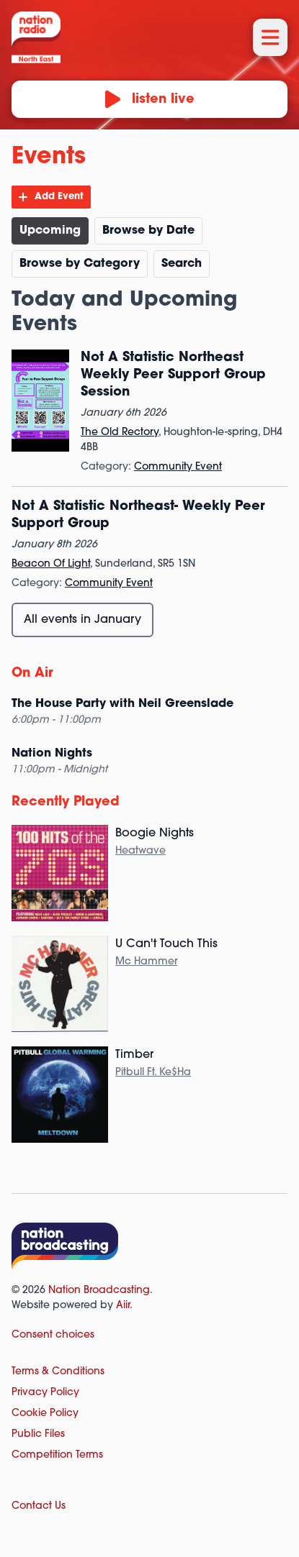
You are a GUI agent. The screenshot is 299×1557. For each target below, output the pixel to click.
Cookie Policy (45, 1413)
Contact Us (39, 1506)
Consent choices (53, 1335)
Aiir (123, 1305)
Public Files (38, 1434)
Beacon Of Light (51, 564)
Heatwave (140, 851)
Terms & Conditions (58, 1371)
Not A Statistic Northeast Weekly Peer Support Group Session (173, 375)
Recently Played (66, 802)
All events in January (82, 620)
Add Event (59, 196)
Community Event (178, 467)
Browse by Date (148, 231)
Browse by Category (79, 264)
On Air (32, 673)
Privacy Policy (45, 1392)
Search (181, 264)
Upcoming (50, 231)
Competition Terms (57, 1455)
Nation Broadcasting (99, 1290)
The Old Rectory (120, 432)
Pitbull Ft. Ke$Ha (153, 1072)
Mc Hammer (146, 961)
